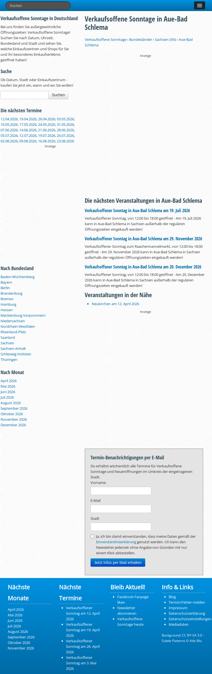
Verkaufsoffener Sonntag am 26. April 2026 (83, 646)
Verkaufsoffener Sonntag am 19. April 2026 (83, 630)
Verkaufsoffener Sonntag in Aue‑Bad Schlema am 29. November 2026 (143, 239)
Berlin (5, 287)
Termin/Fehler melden (187, 602)
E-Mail (95, 500)
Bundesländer (140, 39)
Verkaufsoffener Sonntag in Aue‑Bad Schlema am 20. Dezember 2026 (143, 267)
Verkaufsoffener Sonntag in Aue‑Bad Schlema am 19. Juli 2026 (137, 210)
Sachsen (7, 342)
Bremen (7, 298)
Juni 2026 (8, 391)
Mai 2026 (8, 386)
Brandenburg (11, 293)
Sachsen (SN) (165, 39)
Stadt (95, 518)
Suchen (58, 95)
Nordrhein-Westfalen (18, 326)
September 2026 (14, 408)
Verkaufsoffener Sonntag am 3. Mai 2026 (81, 663)
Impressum (178, 607)
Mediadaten (179, 624)
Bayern (6, 282)
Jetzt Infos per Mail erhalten (118, 562)
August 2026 (11, 402)
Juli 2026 (7, 397)
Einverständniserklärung (116, 541)
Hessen (7, 309)
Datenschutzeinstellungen (190, 618)
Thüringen (9, 359)
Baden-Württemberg (18, 276)
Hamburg (8, 304)
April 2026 (9, 380)
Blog (172, 596)
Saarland (8, 337)
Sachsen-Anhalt (13, 348)
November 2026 (14, 419)
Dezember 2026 (13, 424)
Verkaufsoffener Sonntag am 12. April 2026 (83, 613)
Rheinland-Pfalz (13, 331)
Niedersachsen (13, 320)
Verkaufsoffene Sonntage (105, 39)
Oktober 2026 (12, 413)
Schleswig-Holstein (16, 353)
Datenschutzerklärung (187, 613)
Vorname (98, 482)
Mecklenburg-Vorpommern (23, 315)
